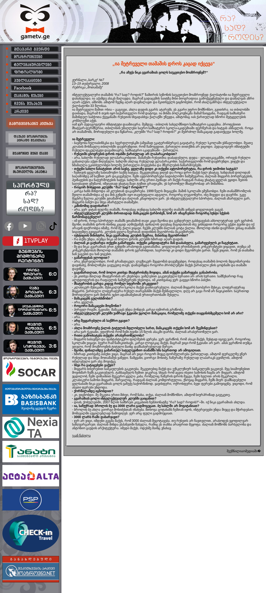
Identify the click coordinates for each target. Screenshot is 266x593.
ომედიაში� (252, 451)
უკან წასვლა (81, 435)
